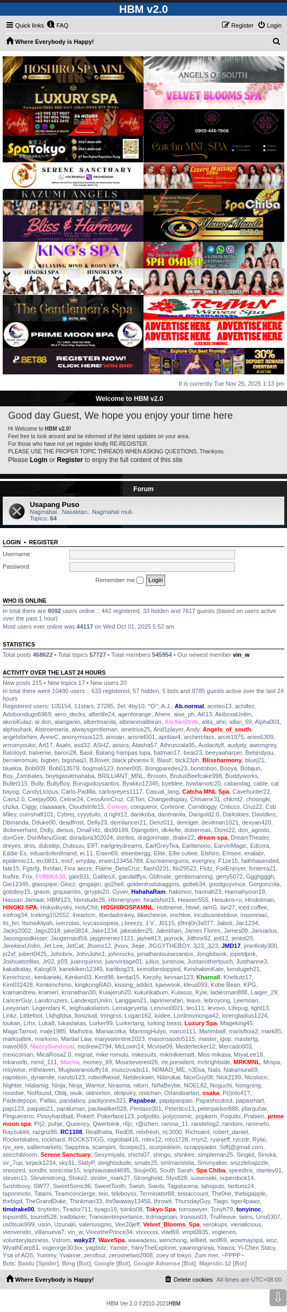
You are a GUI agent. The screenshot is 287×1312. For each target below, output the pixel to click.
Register (70, 460)
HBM (174, 1304)
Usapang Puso (55, 504)
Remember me (119, 580)
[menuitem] (57, 25)
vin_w (241, 654)
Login (39, 460)
